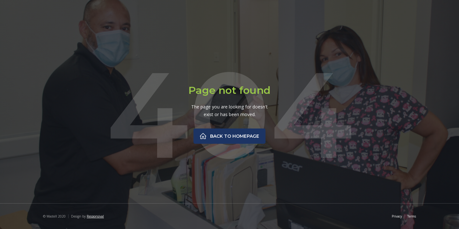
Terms (411, 216)
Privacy (397, 216)
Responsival (95, 216)
